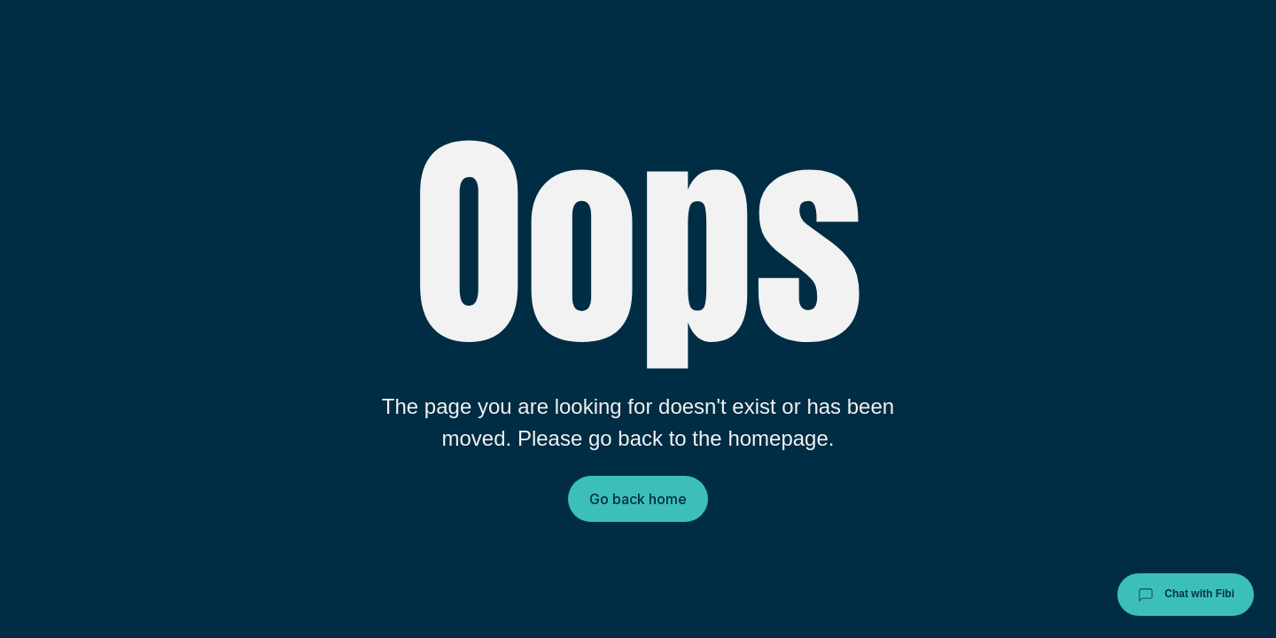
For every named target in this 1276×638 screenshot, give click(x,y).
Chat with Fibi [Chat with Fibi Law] (1185, 594)
